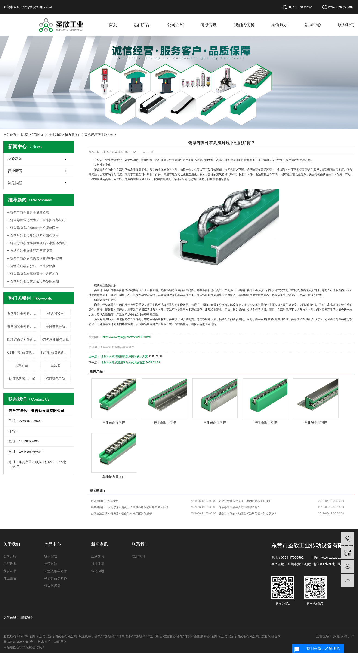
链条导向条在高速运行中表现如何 (34, 274)
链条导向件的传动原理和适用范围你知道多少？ (248, 513)
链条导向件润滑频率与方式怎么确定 (123, 362)
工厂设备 (9, 563)
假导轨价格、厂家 (22, 378)
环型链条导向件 (55, 571)
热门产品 (142, 24)
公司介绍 (175, 24)
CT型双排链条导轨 (55, 339)
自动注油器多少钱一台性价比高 (33, 266)
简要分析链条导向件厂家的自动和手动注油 (245, 501)
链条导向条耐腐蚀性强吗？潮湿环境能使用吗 (40, 243)
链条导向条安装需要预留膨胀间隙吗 (36, 258)
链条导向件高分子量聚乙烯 (29, 212)
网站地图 (9, 647)
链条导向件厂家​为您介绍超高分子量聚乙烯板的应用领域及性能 (130, 507)
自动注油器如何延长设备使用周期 (34, 281)
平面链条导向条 (55, 578)
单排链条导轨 (55, 326)
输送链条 (27, 617)
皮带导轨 (50, 563)
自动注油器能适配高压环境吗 (31, 251)
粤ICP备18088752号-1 (20, 642)
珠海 (344, 636)
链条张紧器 (55, 313)
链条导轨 (209, 24)
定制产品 (21, 365)
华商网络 (60, 642)
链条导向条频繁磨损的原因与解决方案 (124, 356)
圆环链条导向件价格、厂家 (22, 339)
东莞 (336, 636)
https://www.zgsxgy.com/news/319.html (126, 337)
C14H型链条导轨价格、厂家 (22, 352)
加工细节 (9, 578)
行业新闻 (54, 135)
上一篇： (94, 356)
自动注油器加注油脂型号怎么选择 (34, 235)
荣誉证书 (9, 571)
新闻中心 (313, 24)
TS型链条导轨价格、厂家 (56, 352)
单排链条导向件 (113, 422)
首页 (113, 24)
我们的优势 (244, 24)
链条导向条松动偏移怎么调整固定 (34, 228)
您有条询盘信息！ (31, 647)
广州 (351, 636)
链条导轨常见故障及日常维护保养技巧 (37, 220)
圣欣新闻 (15, 159)
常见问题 (15, 183)
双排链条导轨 (55, 378)
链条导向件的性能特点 (105, 501)
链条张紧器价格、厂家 (22, 326)
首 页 (24, 135)
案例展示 (279, 24)
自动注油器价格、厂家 (22, 313)
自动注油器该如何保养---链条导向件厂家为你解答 (121, 513)
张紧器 (55, 365)
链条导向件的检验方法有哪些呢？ (239, 507)
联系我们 (346, 24)
